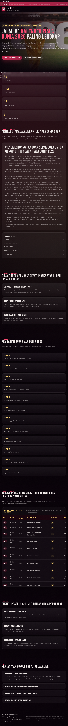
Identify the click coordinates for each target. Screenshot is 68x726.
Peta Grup (34, 239)
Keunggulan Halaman (34, 243)
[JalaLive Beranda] (11, 9)
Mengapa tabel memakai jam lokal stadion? (21, 693)
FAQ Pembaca (34, 254)
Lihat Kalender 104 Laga (12, 57)
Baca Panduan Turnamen (33, 57)
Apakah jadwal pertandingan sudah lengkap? (22, 686)
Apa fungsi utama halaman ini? (16, 673)
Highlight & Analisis (34, 250)
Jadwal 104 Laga (34, 246)
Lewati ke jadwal (5, 1)
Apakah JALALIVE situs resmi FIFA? (18, 700)
